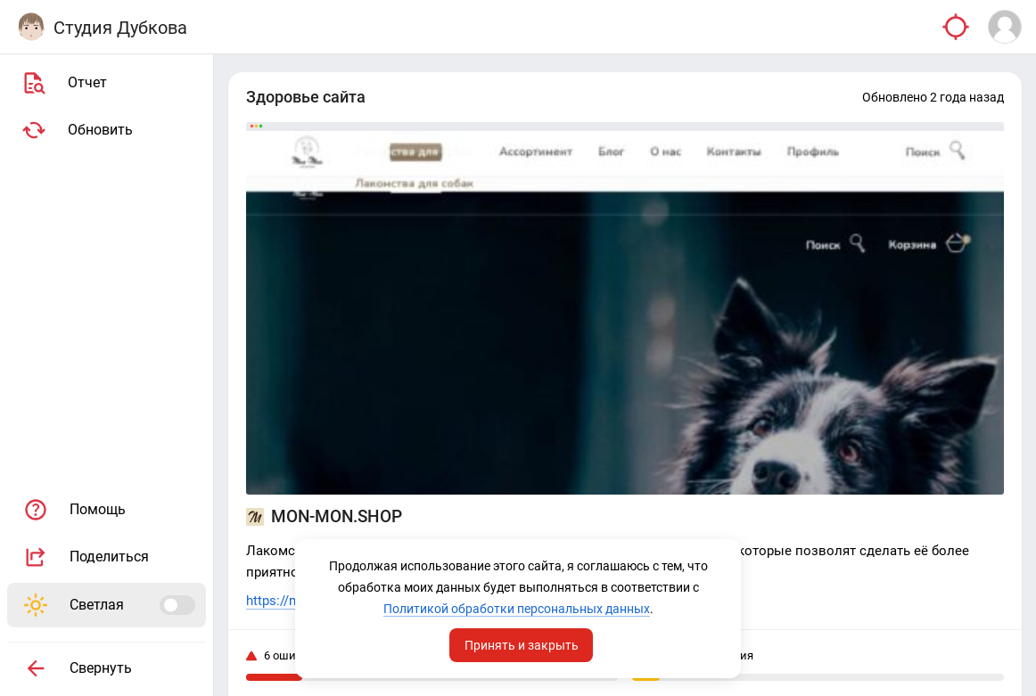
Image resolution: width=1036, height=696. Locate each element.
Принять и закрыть (522, 645)
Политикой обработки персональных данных (516, 609)
